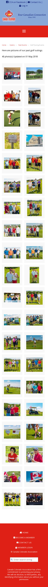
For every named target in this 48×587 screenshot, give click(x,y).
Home (4, 45)
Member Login (24, 547)
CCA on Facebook (16, 2)
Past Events (22, 45)
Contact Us (34, 2)
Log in (25, 5)
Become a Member (24, 537)
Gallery (12, 45)
